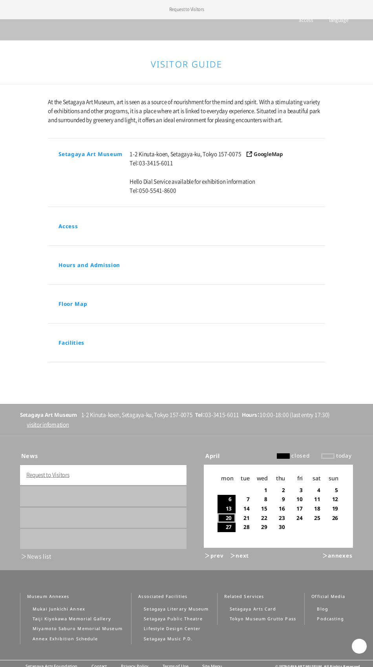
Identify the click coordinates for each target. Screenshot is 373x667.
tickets (275, 30)
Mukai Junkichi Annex (59, 609)
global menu (18, 29)
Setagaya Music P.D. (168, 638)
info (360, 31)
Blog (322, 609)
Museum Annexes (48, 596)
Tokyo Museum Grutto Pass (263, 618)
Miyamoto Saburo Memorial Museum (77, 628)
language (335, 30)
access (302, 30)
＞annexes (337, 555)
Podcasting (330, 618)
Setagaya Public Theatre (173, 618)
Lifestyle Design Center (172, 628)
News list (39, 556)
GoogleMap (268, 154)
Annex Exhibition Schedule (65, 638)
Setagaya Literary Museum (176, 609)
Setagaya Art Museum (187, 29)
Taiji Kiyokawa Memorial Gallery (72, 618)
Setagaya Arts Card (253, 609)
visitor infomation (48, 424)
